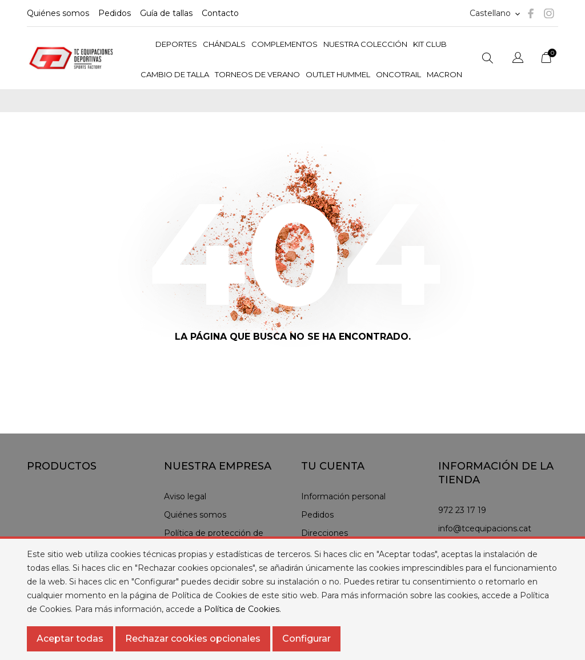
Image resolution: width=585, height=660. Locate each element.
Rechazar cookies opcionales (193, 638)
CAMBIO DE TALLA (175, 74)
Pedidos (114, 13)
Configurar (306, 638)
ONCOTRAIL (398, 74)
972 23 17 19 (462, 510)
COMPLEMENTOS (284, 44)
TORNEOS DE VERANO (257, 74)
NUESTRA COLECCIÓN (365, 44)
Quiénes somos (58, 13)
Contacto (220, 13)
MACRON (444, 74)
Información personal (343, 496)
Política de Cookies (241, 609)
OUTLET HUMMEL (338, 74)
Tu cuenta (332, 466)
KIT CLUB (430, 44)
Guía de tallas (166, 13)
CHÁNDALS (224, 44)
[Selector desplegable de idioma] (517, 59)
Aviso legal (185, 496)
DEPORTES (176, 44)
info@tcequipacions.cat (484, 528)
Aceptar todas (70, 638)
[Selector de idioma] (496, 13)
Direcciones (324, 533)
